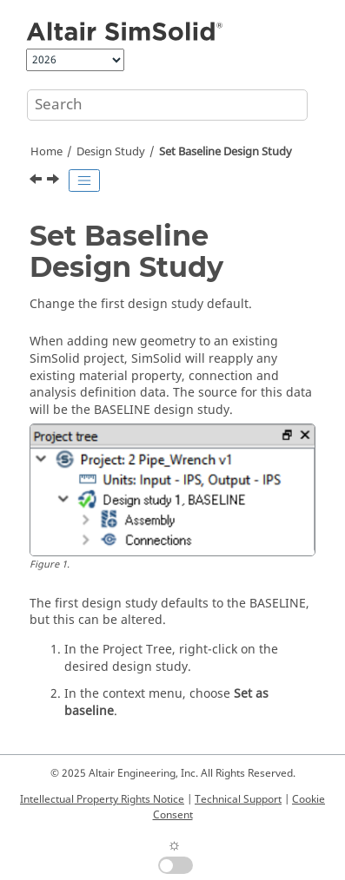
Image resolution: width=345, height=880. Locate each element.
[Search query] (167, 105)
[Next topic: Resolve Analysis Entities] (55, 181)
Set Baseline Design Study (225, 152)
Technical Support (238, 799)
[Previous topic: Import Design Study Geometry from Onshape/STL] (37, 181)
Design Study (110, 152)
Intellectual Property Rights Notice (102, 799)
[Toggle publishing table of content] (84, 180)
